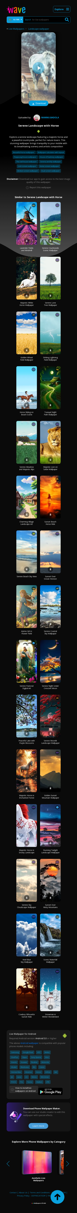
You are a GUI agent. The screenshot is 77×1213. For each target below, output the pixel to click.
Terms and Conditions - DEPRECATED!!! (48, 1192)
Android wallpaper (29, 1043)
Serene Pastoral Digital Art (26, 687)
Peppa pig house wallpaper (25, 157)
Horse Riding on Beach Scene (26, 413)
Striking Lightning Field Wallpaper (50, 358)
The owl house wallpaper (26, 161)
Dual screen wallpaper (50, 171)
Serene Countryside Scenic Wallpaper (50, 249)
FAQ (50, 1195)
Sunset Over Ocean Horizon (50, 577)
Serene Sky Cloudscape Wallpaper (26, 906)
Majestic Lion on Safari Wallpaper (50, 468)
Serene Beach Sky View (27, 576)
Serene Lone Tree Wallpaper (50, 303)
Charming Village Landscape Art (27, 522)
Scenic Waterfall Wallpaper (50, 960)
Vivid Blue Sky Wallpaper (27, 960)
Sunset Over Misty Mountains (50, 906)
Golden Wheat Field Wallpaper (26, 358)
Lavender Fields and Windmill (26, 249)
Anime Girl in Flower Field (26, 632)
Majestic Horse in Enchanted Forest (26, 796)
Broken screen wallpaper (28, 171)
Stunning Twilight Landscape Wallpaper (50, 851)
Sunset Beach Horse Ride (50, 522)
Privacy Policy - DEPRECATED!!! (31, 1195)
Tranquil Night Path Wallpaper (50, 413)
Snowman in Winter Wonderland (50, 1015)
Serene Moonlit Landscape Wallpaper (50, 741)
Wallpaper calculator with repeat (51, 152)
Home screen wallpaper (49, 166)
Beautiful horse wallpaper (24, 152)
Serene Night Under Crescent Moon (50, 687)
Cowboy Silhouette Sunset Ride (27, 1015)
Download (38, 103)
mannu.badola (46, 117)
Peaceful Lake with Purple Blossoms (27, 741)
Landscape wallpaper (38, 28)
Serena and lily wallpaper (50, 161)
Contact (13, 1192)
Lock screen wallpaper (27, 166)
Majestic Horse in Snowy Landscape (26, 851)
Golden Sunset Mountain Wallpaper (50, 796)
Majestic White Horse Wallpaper (27, 303)
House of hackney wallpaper (51, 157)
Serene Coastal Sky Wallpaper (50, 632)
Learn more (38, 1125)
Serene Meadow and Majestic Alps (26, 468)
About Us (23, 1192)
